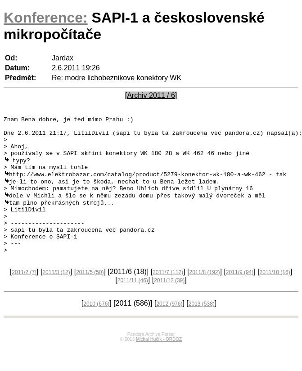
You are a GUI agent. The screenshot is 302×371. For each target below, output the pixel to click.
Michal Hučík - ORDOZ (159, 364)
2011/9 (239, 297)
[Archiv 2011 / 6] (151, 95)
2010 (96, 328)
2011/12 (169, 305)
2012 (169, 328)
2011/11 (132, 305)
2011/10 (275, 297)
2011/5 (90, 297)
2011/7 (168, 297)
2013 (202, 328)
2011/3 (56, 297)
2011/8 (204, 297)
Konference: (46, 17)
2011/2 (24, 297)
